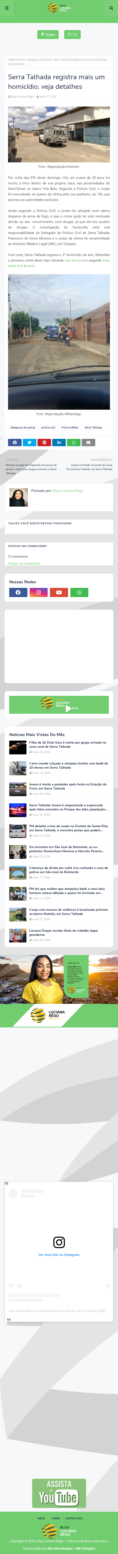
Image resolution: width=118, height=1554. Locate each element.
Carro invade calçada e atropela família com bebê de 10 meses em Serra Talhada (68, 765)
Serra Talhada (93, 427)
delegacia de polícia (39, 59)
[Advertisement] (59, 646)
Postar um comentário (24, 563)
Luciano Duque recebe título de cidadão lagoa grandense (63, 933)
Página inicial (16, 59)
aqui (68, 260)
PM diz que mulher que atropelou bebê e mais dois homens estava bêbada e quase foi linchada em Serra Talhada (67, 891)
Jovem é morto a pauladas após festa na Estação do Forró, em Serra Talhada (67, 786)
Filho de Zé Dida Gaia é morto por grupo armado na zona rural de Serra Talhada (67, 745)
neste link (15, 266)
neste (31, 266)
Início (41, 1518)
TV (72, 34)
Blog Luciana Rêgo (22, 96)
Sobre (56, 1518)
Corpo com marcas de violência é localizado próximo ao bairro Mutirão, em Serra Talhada (68, 912)
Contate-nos (74, 1518)
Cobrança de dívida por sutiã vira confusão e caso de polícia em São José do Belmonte (68, 870)
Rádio (48, 34)
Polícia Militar (69, 427)
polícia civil (48, 427)
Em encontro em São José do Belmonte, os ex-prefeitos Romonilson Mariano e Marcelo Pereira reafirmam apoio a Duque (65, 849)
